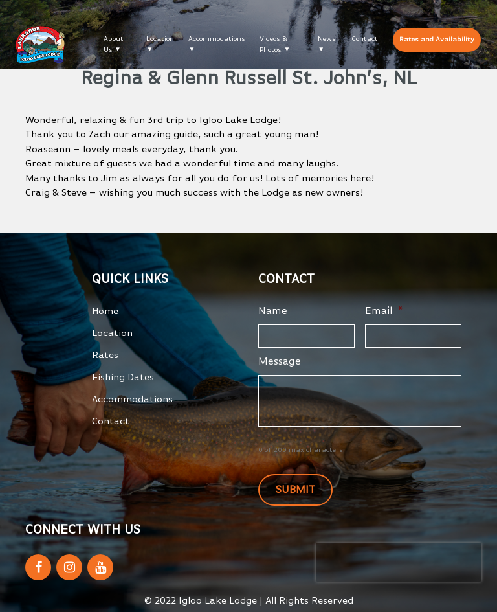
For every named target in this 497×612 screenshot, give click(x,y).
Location (160, 38)
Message (279, 362)
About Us (114, 44)
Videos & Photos (273, 44)
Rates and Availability (436, 39)
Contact (364, 38)
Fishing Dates (123, 377)
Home (105, 311)
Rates (105, 355)
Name (272, 311)
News (327, 38)
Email (384, 311)
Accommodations (216, 38)
